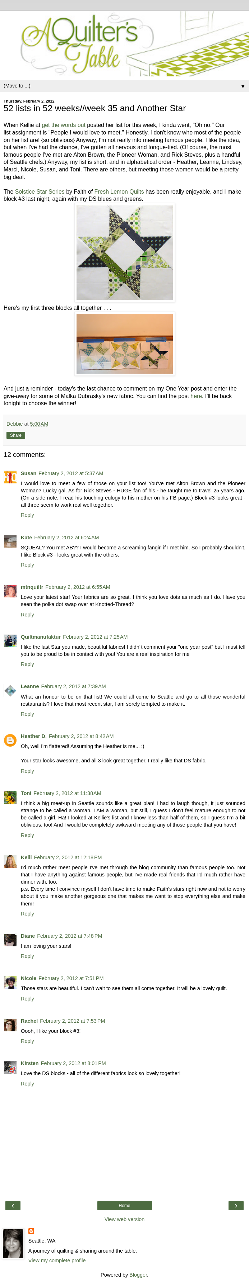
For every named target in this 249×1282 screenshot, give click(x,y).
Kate (26, 537)
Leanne (30, 686)
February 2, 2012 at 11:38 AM (67, 793)
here (196, 396)
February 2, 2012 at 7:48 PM (69, 936)
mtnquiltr (32, 587)
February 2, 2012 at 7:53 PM (72, 1021)
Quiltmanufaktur (41, 637)
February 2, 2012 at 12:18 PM (68, 857)
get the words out (63, 125)
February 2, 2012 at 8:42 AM (81, 736)
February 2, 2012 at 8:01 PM (73, 1063)
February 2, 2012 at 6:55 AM (77, 587)
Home (124, 1205)
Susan (28, 473)
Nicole (28, 978)
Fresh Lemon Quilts (119, 192)
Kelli (26, 857)
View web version (125, 1219)
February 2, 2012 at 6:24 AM (66, 537)
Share (16, 435)
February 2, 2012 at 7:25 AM (95, 637)
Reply (27, 515)
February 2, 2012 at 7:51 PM (70, 978)
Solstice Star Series (40, 192)
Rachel (29, 1021)
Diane (28, 936)
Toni (26, 793)
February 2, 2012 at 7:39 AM (73, 686)
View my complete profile (57, 1260)
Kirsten (30, 1063)
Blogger (138, 1275)
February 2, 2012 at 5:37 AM (70, 473)
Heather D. (34, 736)
